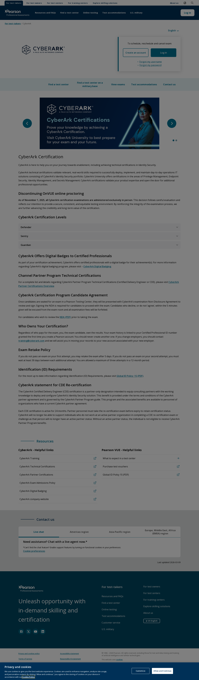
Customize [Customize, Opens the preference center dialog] (140, 674)
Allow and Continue (162, 674)
